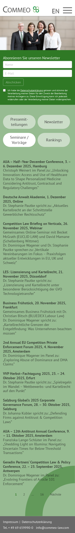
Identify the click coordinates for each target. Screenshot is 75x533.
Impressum (10, 522)
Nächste (55, 494)
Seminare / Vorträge (19, 140)
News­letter (53, 121)
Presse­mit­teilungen (19, 122)
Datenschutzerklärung (31, 90)
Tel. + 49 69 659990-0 (18, 528)
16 (42, 494)
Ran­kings (54, 140)
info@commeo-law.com (52, 528)
